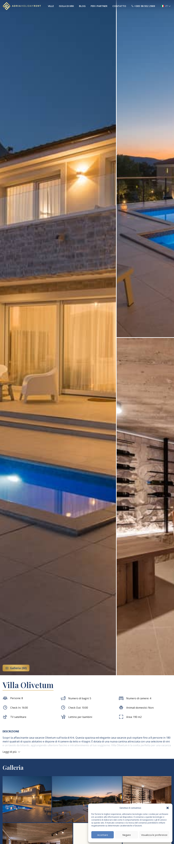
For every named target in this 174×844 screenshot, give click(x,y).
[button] (167, 807)
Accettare (102, 834)
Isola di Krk (66, 6)
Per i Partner (99, 6)
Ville (51, 6)
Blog (82, 6)
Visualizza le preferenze (154, 834)
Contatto (119, 6)
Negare (126, 834)
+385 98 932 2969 (143, 6)
